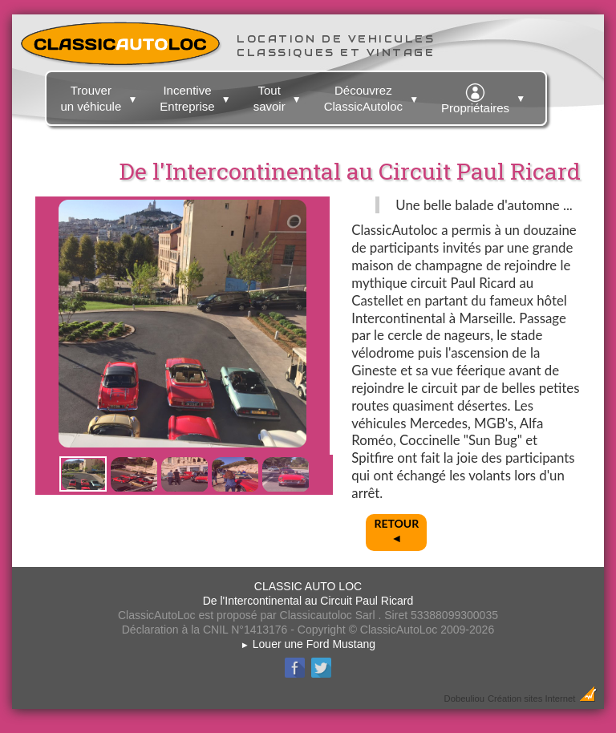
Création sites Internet (531, 698)
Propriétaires (485, 96)
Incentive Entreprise (197, 95)
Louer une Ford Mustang (308, 644)
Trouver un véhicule (100, 95)
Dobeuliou (464, 698)
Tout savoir (279, 95)
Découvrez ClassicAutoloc (373, 95)
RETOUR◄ (396, 530)
